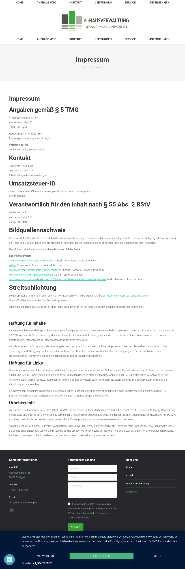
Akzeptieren (101, 556)
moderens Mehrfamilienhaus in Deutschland (33, 269)
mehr (157, 556)
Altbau (12, 265)
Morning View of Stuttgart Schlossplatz (31, 274)
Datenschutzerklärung (137, 483)
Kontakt (130, 475)
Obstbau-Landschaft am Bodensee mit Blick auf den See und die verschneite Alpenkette (57, 279)
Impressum (132, 491)
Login (173, 3)
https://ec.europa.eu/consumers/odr (127, 295)
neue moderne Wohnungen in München (31, 260)
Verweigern (45, 556)
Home (129, 467)
